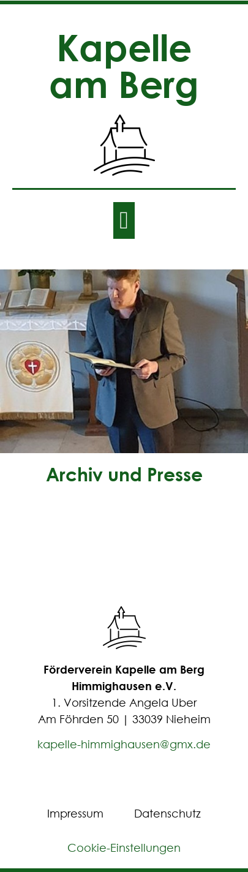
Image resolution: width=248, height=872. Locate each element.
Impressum (75, 813)
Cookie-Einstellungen (124, 847)
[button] (124, 220)
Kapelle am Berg (124, 65)
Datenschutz (167, 813)
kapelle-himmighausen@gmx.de (124, 744)
